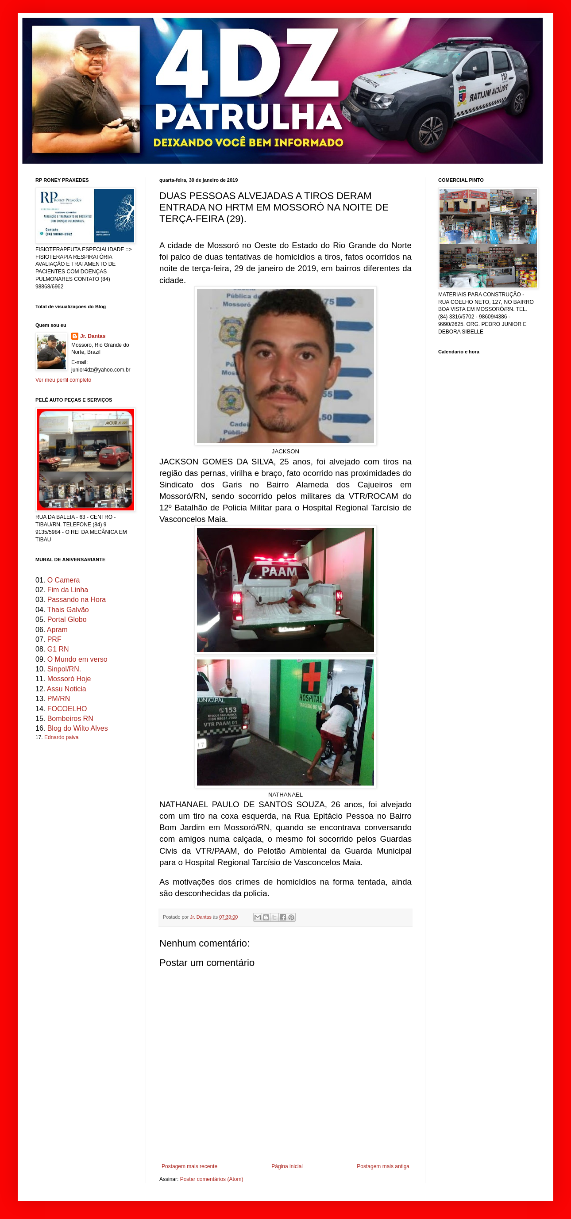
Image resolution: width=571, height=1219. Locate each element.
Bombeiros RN (70, 718)
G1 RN (58, 649)
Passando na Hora (76, 599)
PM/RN (58, 698)
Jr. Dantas (201, 917)
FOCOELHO (67, 709)
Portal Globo (67, 619)
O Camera (63, 580)
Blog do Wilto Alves (77, 728)
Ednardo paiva (61, 737)
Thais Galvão (68, 609)
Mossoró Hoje (69, 678)
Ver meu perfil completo (63, 380)
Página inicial (287, 1166)
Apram (57, 629)
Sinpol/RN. (64, 669)
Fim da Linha (68, 590)
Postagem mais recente (189, 1166)
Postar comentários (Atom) (211, 1179)
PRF (54, 639)
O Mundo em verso (77, 659)
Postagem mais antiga (383, 1166)
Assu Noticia (66, 689)
